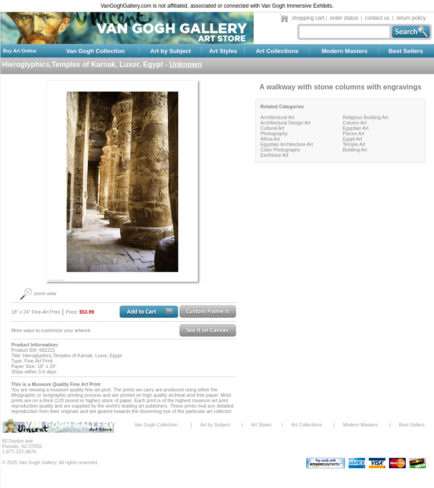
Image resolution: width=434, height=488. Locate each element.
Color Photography (280, 149)
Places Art (353, 133)
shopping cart (308, 18)
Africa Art (270, 139)
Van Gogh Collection (95, 51)
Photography (273, 133)
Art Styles (223, 51)
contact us (377, 18)
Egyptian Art (355, 128)
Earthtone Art (274, 155)
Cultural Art (272, 128)
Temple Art (354, 144)
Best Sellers (406, 51)
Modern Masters (344, 51)
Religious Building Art (365, 117)
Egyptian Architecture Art (286, 144)
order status (344, 18)
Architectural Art (277, 117)
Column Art (355, 122)
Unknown (186, 64)
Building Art (355, 149)
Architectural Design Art (285, 122)
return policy (410, 18)
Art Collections (277, 51)
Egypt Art (352, 139)
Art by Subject (170, 51)
